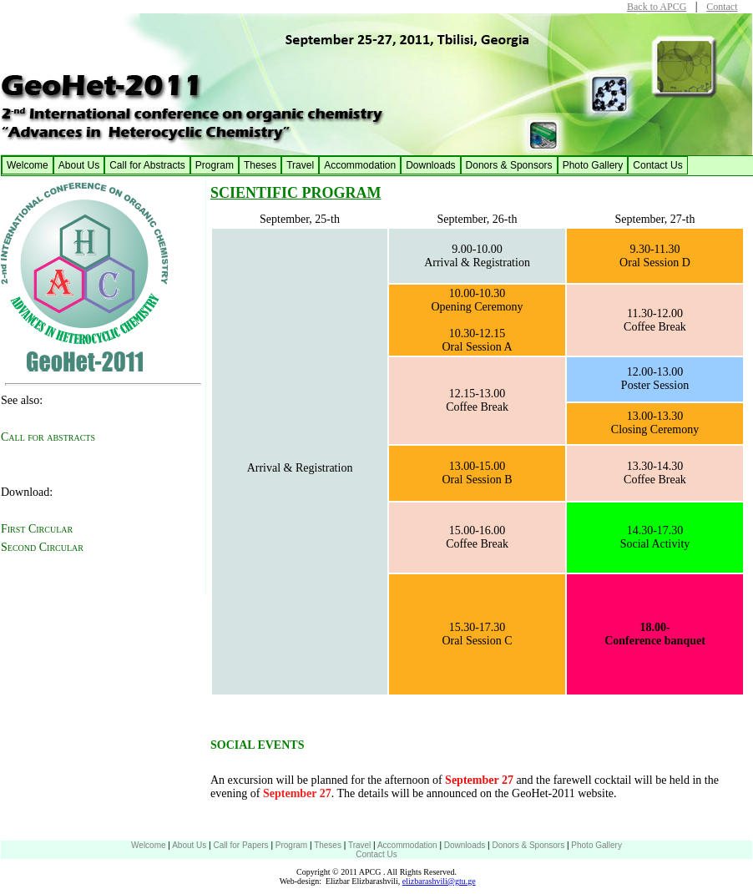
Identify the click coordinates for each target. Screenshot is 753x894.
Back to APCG (656, 7)
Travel (300, 165)
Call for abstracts (48, 437)
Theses (260, 165)
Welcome (27, 165)
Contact (721, 7)
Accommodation (360, 165)
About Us (78, 165)
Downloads (430, 165)
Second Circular (42, 547)
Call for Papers (240, 845)
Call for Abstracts (147, 165)
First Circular (37, 529)
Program (214, 165)
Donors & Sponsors (509, 165)
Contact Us (657, 165)
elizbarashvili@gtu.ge (439, 881)
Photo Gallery (593, 165)
